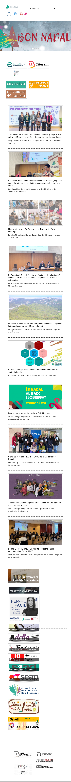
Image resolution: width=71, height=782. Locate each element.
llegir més (11, 143)
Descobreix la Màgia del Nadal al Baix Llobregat (29, 413)
